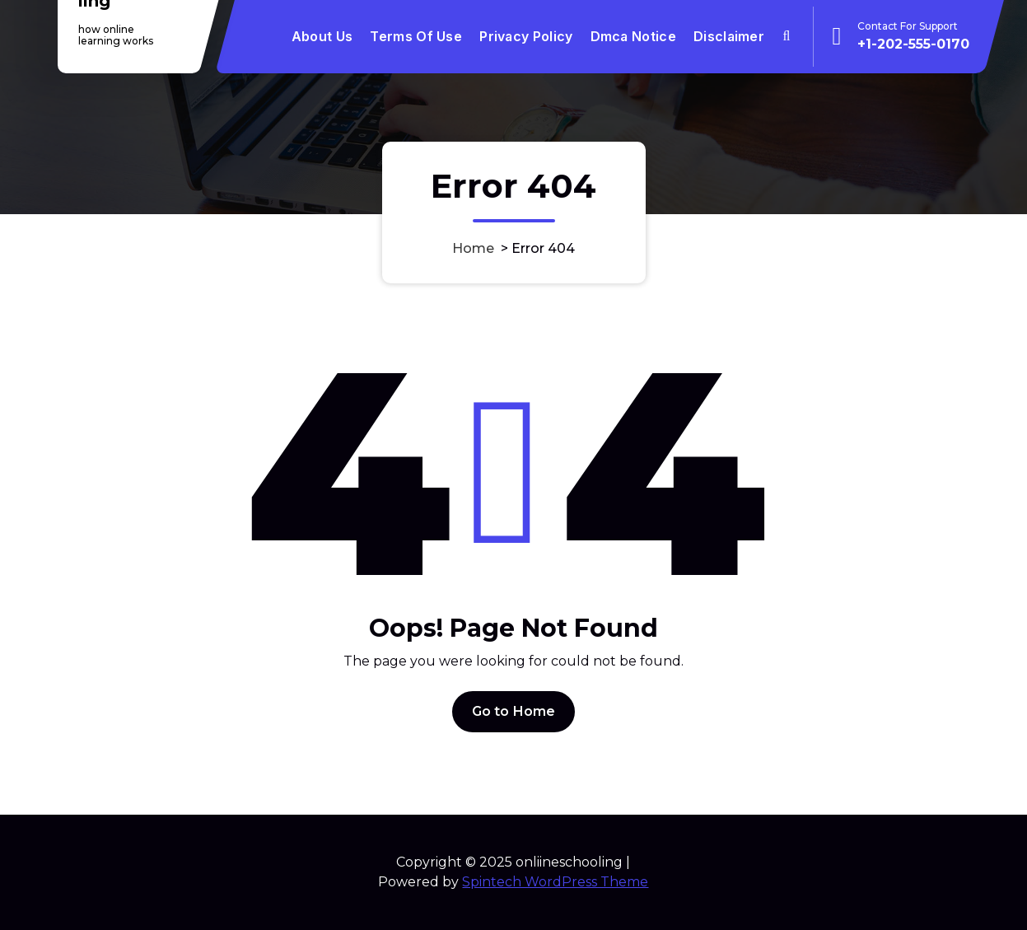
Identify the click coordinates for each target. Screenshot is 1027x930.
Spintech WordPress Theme (555, 882)
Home (473, 248)
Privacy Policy (525, 36)
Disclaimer (728, 36)
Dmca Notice (633, 36)
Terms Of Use (416, 36)
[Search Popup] (786, 36)
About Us (322, 36)
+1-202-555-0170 (913, 44)
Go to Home (514, 711)
